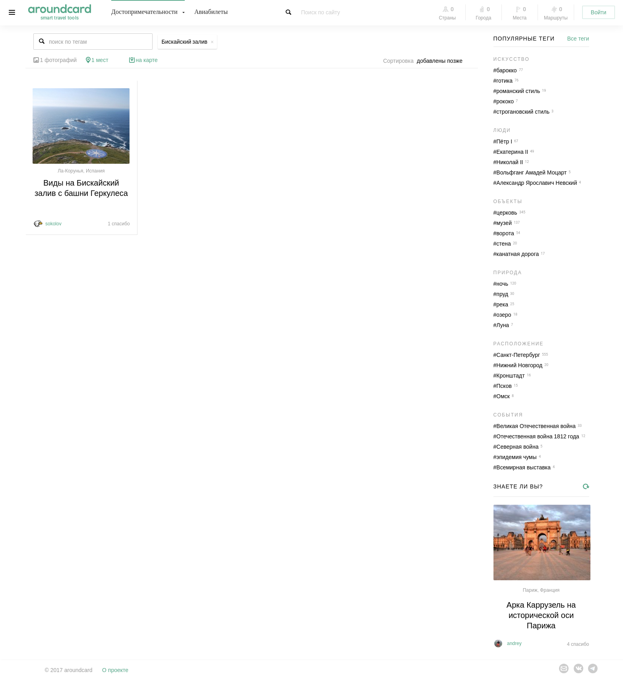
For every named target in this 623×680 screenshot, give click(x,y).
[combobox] (442, 61)
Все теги (578, 38)
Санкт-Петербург (518, 355)
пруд (502, 294)
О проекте (115, 670)
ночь (502, 284)
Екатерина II (512, 152)
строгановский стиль (522, 111)
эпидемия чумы (516, 457)
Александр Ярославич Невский (536, 183)
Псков (504, 386)
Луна (502, 325)
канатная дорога (517, 254)
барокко (506, 70)
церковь (506, 212)
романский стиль (518, 91)
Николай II (509, 162)
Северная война (517, 446)
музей (504, 223)
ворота (505, 233)
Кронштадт (510, 375)
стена (503, 243)
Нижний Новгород (519, 365)
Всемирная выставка (523, 467)
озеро (503, 315)
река (502, 304)
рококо (505, 101)
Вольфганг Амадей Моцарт (531, 172)
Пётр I (504, 141)
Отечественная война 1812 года (537, 436)
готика (504, 80)
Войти (598, 12)
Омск (503, 396)
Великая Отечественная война (536, 426)
